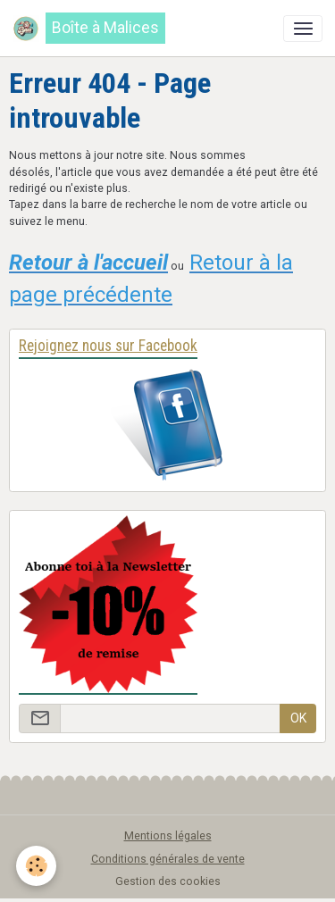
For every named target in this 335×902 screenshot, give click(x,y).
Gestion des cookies (168, 881)
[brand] (89, 28)
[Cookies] (36, 866)
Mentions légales (168, 836)
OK (298, 718)
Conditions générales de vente (168, 859)
